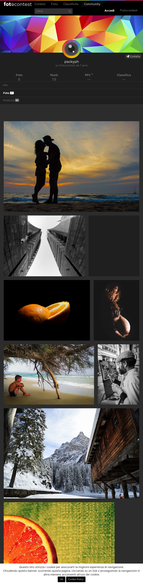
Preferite (11, 100)
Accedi (109, 10)
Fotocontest (18, 4)
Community (92, 4)
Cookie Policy (75, 579)
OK (61, 579)
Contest (39, 4)
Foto (54, 4)
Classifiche (70, 4)
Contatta (133, 56)
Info (5, 85)
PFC (89, 75)
